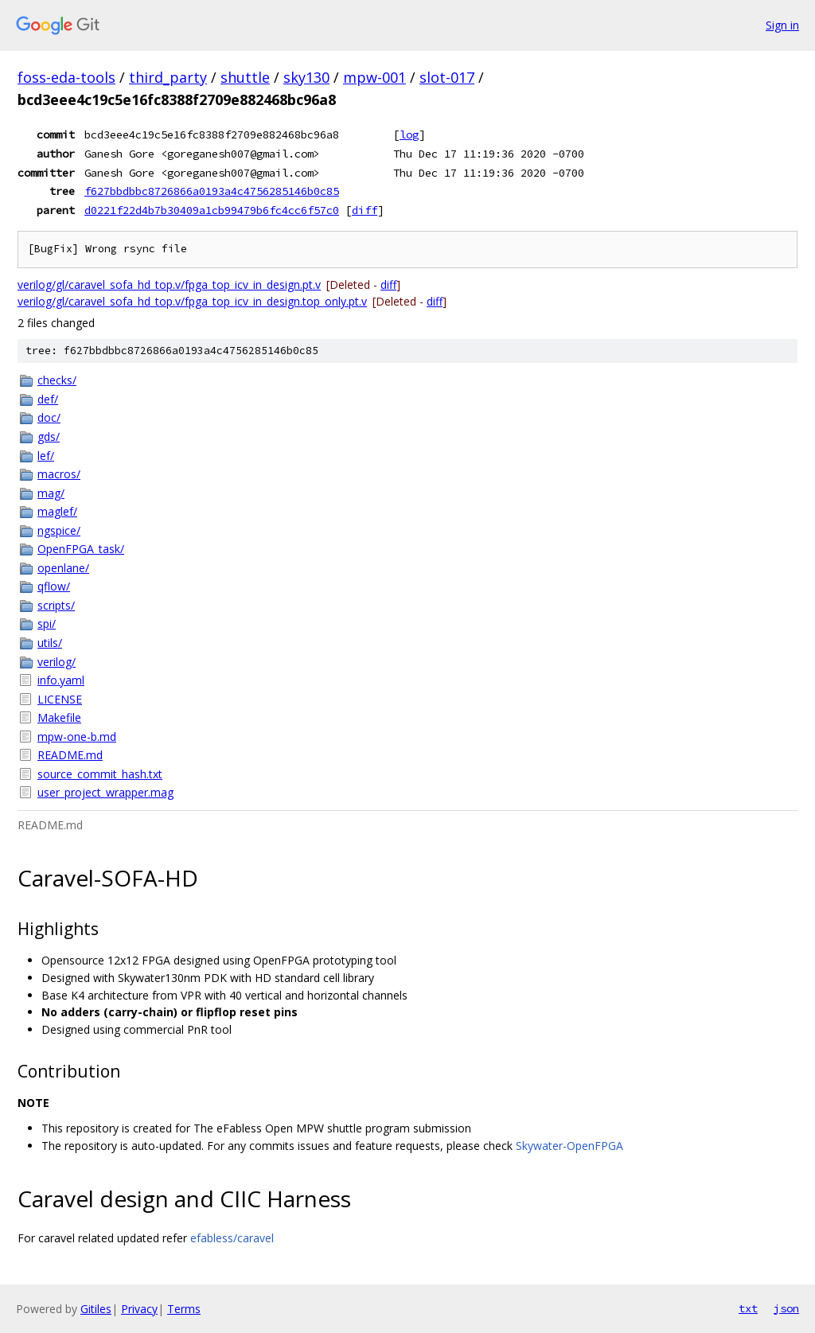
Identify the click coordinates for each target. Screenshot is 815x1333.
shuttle (245, 77)
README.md (70, 754)
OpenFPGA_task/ (80, 548)
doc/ (48, 417)
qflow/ (53, 586)
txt (748, 1308)
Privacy (139, 1308)
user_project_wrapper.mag (105, 792)
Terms (184, 1308)
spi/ (46, 623)
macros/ (58, 473)
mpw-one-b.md (76, 736)
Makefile (59, 717)
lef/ (45, 455)
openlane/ (63, 567)
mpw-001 (374, 77)
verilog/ (56, 661)
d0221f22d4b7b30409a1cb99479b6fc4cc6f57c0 (211, 210)
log (409, 134)
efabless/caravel (232, 1237)
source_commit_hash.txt (99, 773)
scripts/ (56, 605)
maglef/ (57, 511)
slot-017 (446, 77)
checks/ (56, 380)
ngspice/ (58, 530)
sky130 (306, 77)
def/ (47, 399)
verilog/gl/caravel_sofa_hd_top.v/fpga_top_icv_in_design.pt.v (169, 284)
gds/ (48, 436)
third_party (168, 77)
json (786, 1308)
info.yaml (60, 680)
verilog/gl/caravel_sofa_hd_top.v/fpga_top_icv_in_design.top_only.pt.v (192, 301)
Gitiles (95, 1308)
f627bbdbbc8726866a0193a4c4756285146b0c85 (211, 191)
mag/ (50, 493)
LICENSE (59, 699)
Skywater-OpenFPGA (569, 1145)
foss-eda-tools (66, 77)
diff (364, 210)
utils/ (49, 642)
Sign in (782, 25)
